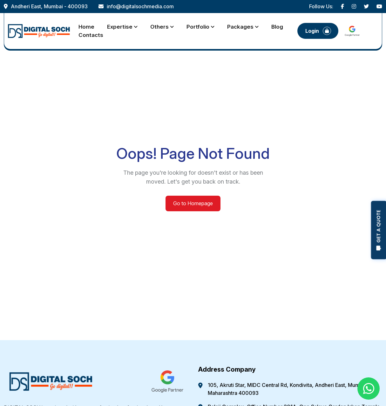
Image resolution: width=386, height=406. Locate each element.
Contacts (90, 35)
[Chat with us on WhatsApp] (368, 388)
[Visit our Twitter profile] (366, 6)
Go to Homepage (193, 203)
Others (159, 27)
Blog (277, 27)
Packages (240, 27)
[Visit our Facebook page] (342, 6)
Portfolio (197, 27)
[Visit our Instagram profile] (354, 6)
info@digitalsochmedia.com (136, 6)
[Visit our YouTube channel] (379, 6)
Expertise (119, 27)
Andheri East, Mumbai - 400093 (46, 6)
